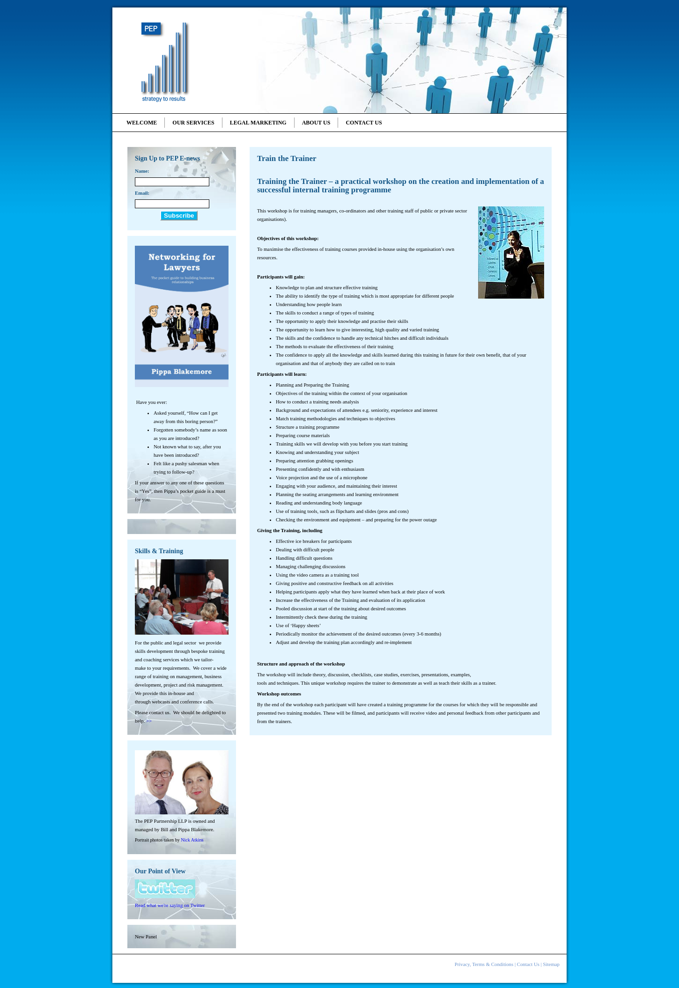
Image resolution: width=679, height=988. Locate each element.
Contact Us (364, 122)
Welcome (141, 122)
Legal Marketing (258, 122)
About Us (316, 122)
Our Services (193, 122)
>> (149, 721)
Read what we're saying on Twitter (170, 905)
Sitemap (551, 964)
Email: (142, 193)
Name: (142, 171)
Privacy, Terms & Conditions (484, 964)
